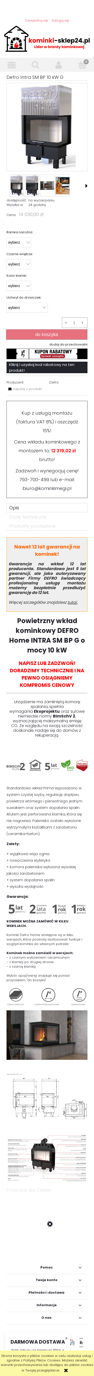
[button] (12, 65)
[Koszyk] (82, 64)
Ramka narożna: (20, 232)
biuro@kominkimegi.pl (47, 488)
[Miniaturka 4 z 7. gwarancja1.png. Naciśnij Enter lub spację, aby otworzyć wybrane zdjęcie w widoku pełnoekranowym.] (62, 185)
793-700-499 (34, 479)
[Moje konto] (59, 65)
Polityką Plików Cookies (41, 1360)
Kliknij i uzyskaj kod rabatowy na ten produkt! (41, 367)
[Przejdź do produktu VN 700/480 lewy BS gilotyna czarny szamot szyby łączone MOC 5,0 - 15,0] (47, 1248)
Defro (54, 382)
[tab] (47, 507)
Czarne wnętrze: (20, 254)
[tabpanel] (47, 860)
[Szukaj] (35, 64)
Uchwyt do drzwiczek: (24, 297)
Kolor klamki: (17, 275)
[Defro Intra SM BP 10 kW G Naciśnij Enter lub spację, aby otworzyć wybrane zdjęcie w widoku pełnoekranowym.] (47, 127)
